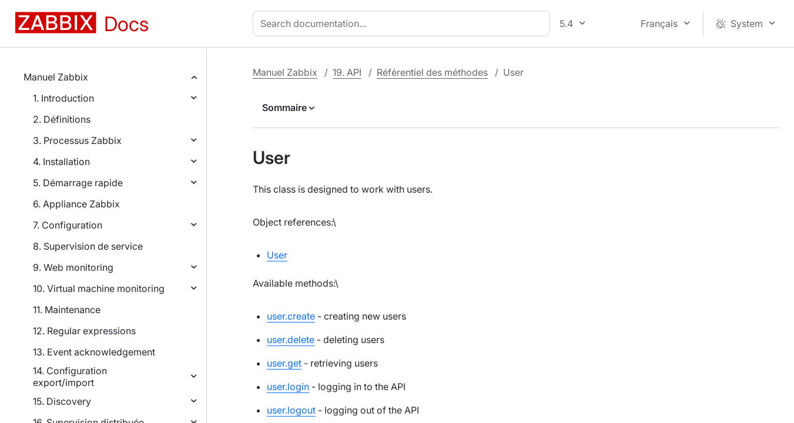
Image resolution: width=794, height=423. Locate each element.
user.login (288, 386)
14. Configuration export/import (70, 376)
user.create (291, 316)
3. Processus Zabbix (77, 140)
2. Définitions (62, 119)
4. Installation (61, 161)
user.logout (291, 410)
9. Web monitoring (73, 267)
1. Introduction (63, 98)
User (277, 255)
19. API (347, 72)
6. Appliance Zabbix (76, 204)
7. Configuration (67, 225)
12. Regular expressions (84, 331)
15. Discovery (62, 401)
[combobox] (404, 23)
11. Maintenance (66, 309)
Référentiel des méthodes (432, 72)
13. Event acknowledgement (94, 352)
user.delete (290, 339)
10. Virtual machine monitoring (99, 288)
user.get (284, 363)
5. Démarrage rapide (78, 183)
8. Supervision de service (88, 246)
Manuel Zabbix (56, 77)
